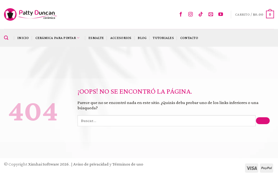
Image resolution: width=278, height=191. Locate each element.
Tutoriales (163, 38)
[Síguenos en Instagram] (191, 14)
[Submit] (263, 121)
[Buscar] (7, 38)
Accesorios (121, 38)
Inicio (23, 38)
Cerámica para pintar (57, 37)
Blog (142, 38)
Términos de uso (127, 164)
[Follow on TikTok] (202, 14)
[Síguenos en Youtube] (222, 14)
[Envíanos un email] (212, 14)
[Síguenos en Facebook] (182, 14)
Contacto (189, 38)
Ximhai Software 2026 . (49, 164)
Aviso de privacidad (91, 164)
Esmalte (96, 38)
